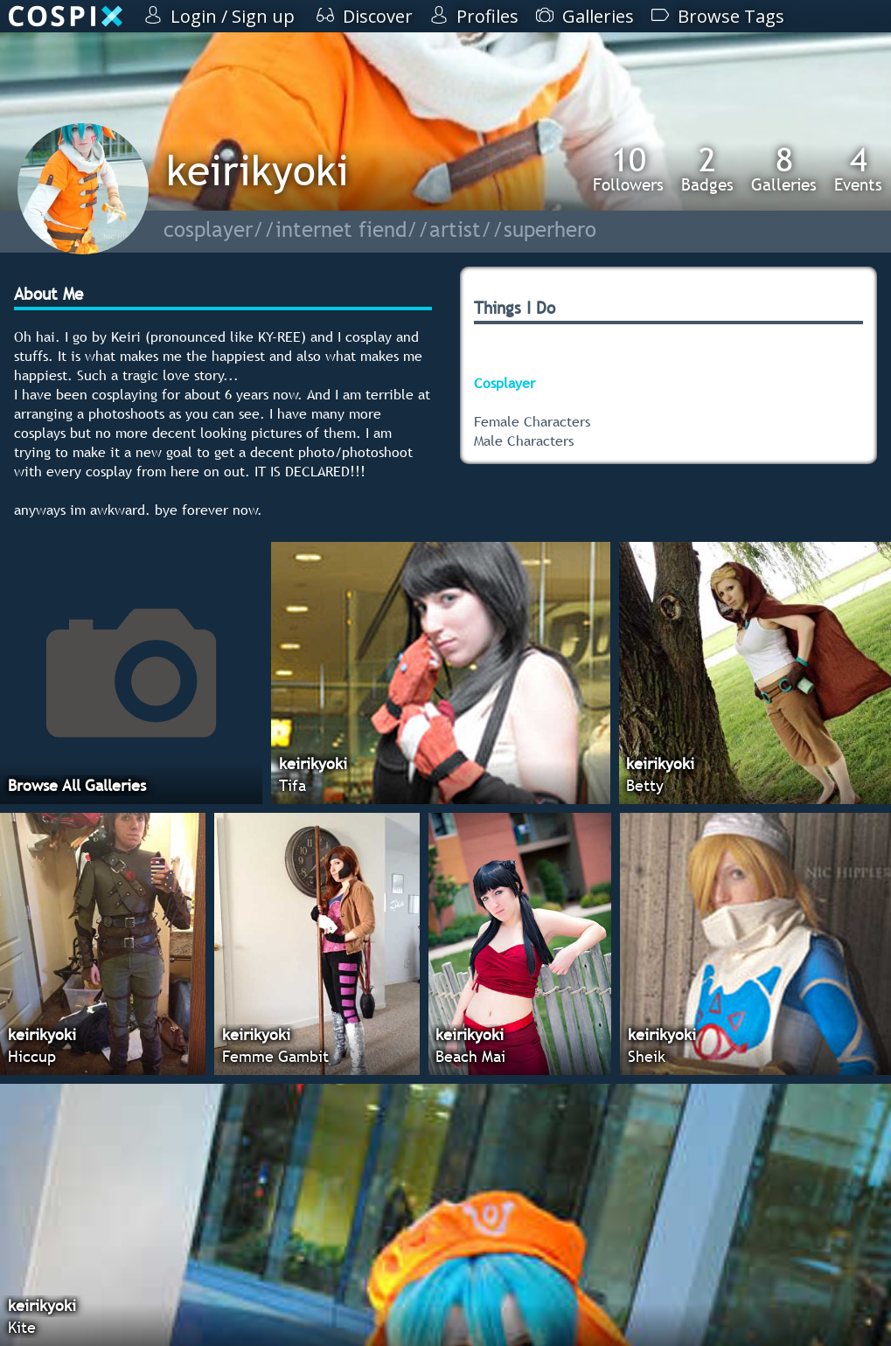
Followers (628, 168)
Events (858, 168)
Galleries (784, 168)
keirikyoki (257, 170)
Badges (707, 168)
